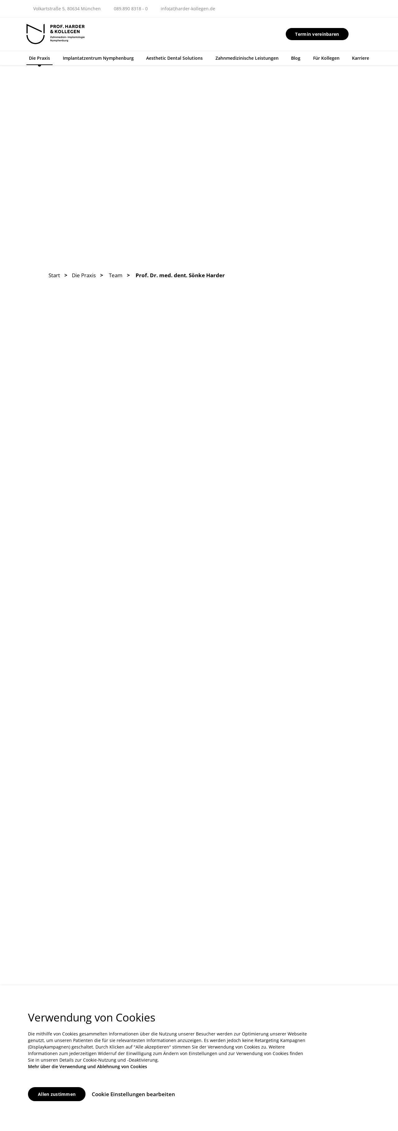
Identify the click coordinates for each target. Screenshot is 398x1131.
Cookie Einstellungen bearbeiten (133, 1094)
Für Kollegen (326, 58)
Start (54, 275)
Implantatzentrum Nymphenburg (98, 58)
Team (116, 275)
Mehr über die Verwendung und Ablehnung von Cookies (87, 1066)
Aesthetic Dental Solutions (174, 58)
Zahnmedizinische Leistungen (247, 58)
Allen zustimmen (57, 1094)
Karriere (360, 58)
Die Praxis (39, 58)
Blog (295, 58)
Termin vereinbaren (317, 34)
